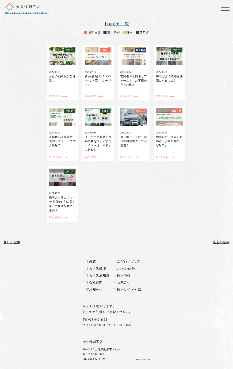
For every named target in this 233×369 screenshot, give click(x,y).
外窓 (92, 261)
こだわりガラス (128, 261)
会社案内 (96, 282)
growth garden (126, 268)
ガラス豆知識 (99, 275)
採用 (129, 32)
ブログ (144, 32)
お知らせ (94, 32)
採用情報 (123, 275)
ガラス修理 (97, 268)
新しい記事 (12, 242)
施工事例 (113, 32)
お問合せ (123, 282)
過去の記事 (221, 242)
